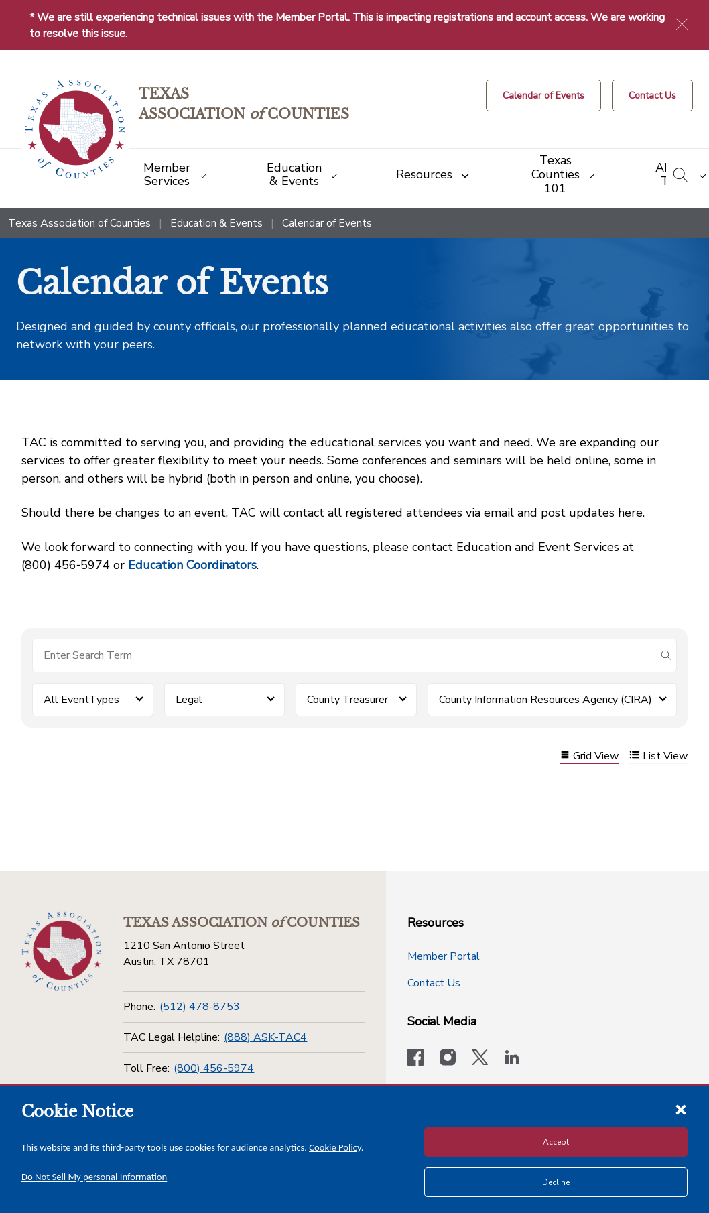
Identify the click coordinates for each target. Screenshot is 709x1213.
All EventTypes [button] (81, 699)
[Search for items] (344, 655)
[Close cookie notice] (681, 1109)
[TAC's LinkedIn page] (512, 1059)
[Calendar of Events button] (543, 95)
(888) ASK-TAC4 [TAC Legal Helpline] (265, 1037)
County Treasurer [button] (347, 699)
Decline (556, 1182)
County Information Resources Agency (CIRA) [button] (545, 699)
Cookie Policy (335, 1147)
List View (658, 756)
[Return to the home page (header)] (74, 129)
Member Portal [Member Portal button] (443, 956)
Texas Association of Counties (79, 223)
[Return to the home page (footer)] (61, 951)
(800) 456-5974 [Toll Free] (214, 1068)
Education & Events (216, 223)
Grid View (589, 756)
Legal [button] (189, 699)
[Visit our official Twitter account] (480, 1059)
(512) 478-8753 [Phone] (199, 1006)
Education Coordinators (192, 565)
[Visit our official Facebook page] (415, 1059)
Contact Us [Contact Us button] (433, 983)
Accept (556, 1142)
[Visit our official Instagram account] (448, 1059)
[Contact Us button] (652, 95)
